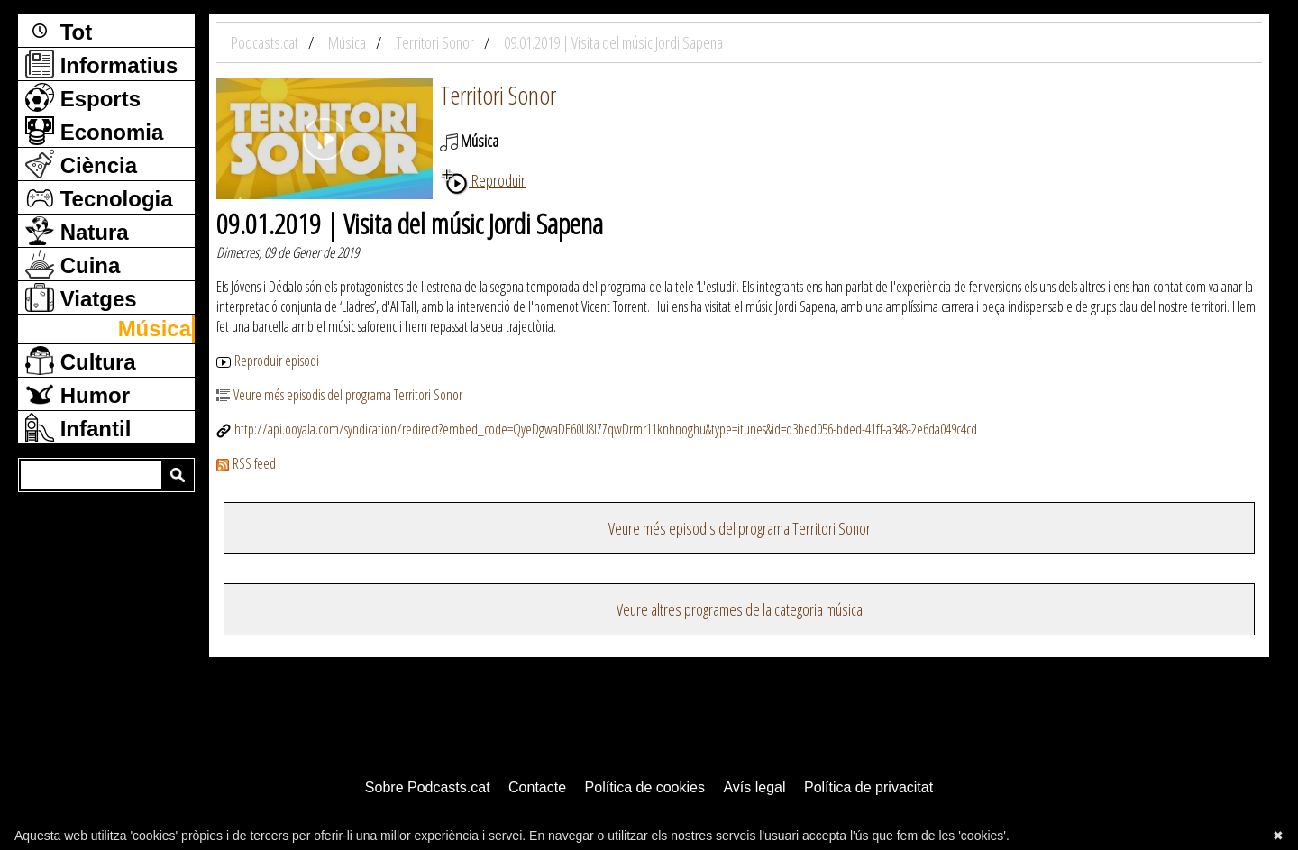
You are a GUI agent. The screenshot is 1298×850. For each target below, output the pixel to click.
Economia (94, 130)
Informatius (101, 64)
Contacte (537, 787)
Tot (58, 30)
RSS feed (246, 463)
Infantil (78, 427)
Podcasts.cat (266, 42)
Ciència (81, 164)
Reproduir (483, 180)
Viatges (81, 297)
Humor (77, 393)
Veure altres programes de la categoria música (740, 609)
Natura (77, 230)
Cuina (72, 264)
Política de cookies (645, 787)
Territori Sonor (498, 95)
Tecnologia (99, 197)
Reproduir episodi (267, 360)
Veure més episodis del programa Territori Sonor (339, 395)
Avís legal (754, 787)
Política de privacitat (868, 787)
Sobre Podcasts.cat (427, 787)
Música (154, 328)
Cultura (80, 360)
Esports (83, 97)
